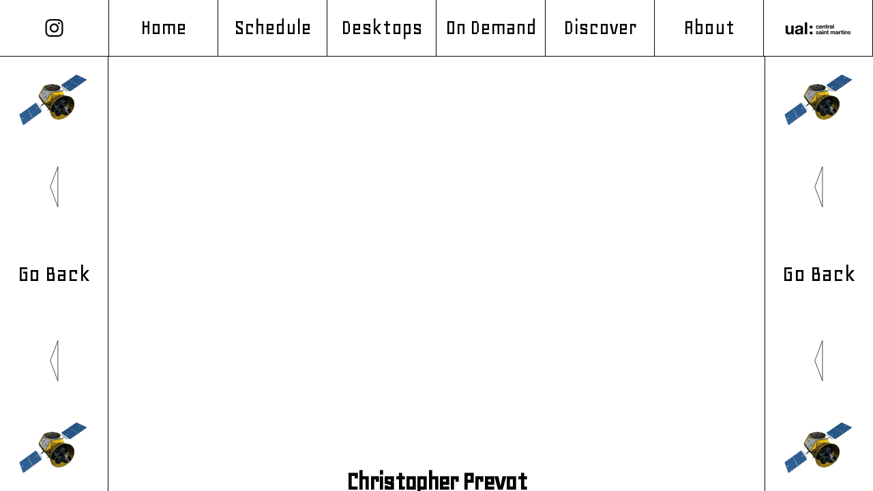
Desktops (382, 28)
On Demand (491, 28)
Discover (600, 28)
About (708, 28)
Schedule (272, 28)
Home (163, 28)
